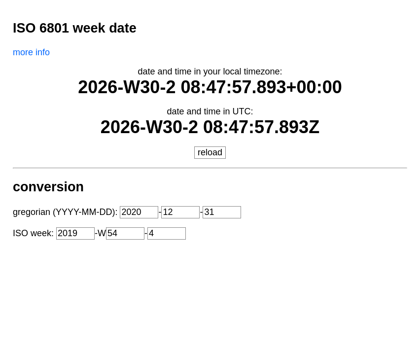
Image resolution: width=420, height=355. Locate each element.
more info (31, 52)
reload (210, 152)
